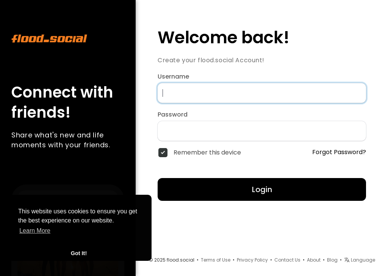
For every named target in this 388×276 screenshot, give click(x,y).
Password (173, 114)
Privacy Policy (252, 260)
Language (359, 260)
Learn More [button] (34, 230)
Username (173, 77)
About (314, 260)
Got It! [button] (79, 253)
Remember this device (207, 152)
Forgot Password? (339, 152)
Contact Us (287, 260)
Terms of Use (215, 260)
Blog (332, 260)
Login (262, 189)
